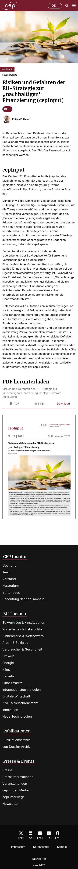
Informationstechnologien (21, 690)
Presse (7, 770)
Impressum (18, 846)
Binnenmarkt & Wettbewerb (23, 636)
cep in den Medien (16, 790)
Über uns (9, 565)
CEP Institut (15, 556)
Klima (6, 669)
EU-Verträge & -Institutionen (23, 622)
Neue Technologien (17, 716)
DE (7, 109)
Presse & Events (18, 761)
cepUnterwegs (13, 797)
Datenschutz (41, 846)
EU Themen (14, 613)
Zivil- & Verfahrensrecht (20, 703)
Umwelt (8, 656)
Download (63, 403)
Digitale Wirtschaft (16, 696)
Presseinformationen (17, 777)
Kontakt (62, 846)
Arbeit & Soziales (15, 643)
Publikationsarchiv (16, 740)
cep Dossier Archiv (16, 747)
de (55, 6)
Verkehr (8, 676)
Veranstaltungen (14, 783)
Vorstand (9, 579)
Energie (8, 663)
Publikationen (17, 731)
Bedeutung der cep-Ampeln (23, 599)
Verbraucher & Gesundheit (22, 649)
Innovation (10, 710)
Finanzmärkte (12, 683)
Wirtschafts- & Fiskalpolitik (22, 629)
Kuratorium (10, 586)
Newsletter (10, 804)
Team (6, 572)
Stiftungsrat (11, 592)
